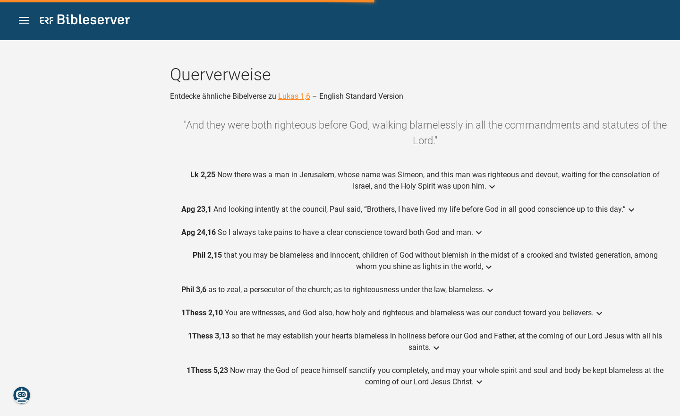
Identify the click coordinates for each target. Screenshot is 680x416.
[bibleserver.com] (85, 21)
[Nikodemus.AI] (21, 395)
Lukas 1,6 (294, 96)
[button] (24, 20)
